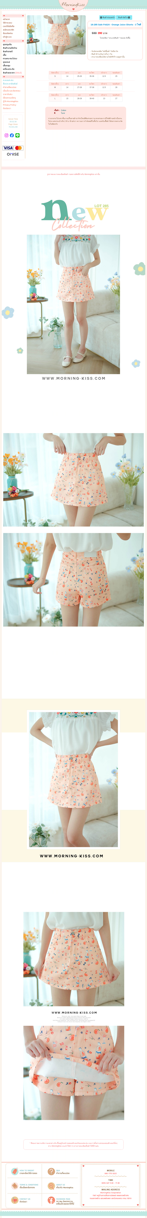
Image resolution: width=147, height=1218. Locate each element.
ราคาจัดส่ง (7, 94)
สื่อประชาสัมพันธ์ (10, 83)
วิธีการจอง (7, 22)
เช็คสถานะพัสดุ (9, 97)
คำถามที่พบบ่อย (9, 87)
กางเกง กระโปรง (10, 58)
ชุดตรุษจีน (7, 44)
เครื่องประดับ (8, 69)
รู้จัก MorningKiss (10, 101)
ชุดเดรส (6, 62)
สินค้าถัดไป (124, 17)
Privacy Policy (9, 104)
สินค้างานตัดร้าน (10, 48)
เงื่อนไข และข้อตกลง (11, 90)
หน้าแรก (6, 19)
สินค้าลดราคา (12, 72)
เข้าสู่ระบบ (7, 36)
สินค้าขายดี (7, 51)
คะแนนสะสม (8, 80)
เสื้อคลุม (6, 65)
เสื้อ (4, 55)
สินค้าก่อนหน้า (107, 17)
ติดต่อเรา (7, 108)
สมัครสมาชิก (8, 29)
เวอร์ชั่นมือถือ (8, 26)
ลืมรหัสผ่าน (8, 33)
